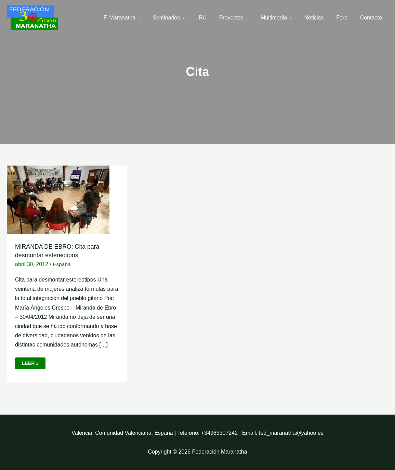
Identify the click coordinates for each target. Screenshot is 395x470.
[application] (149, 17)
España (62, 264)
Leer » (33, 361)
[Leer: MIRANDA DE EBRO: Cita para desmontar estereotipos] (58, 199)
